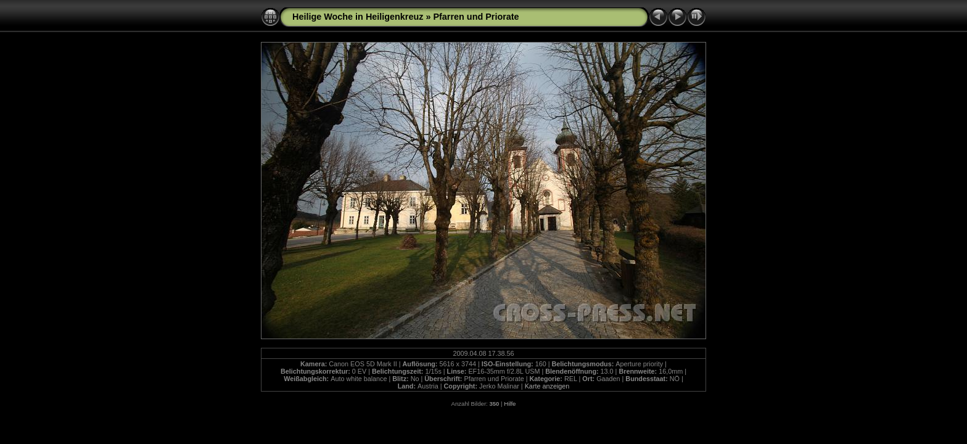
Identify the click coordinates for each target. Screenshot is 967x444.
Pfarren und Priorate (476, 17)
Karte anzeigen (547, 386)
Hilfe (510, 403)
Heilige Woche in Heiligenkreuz (357, 17)
